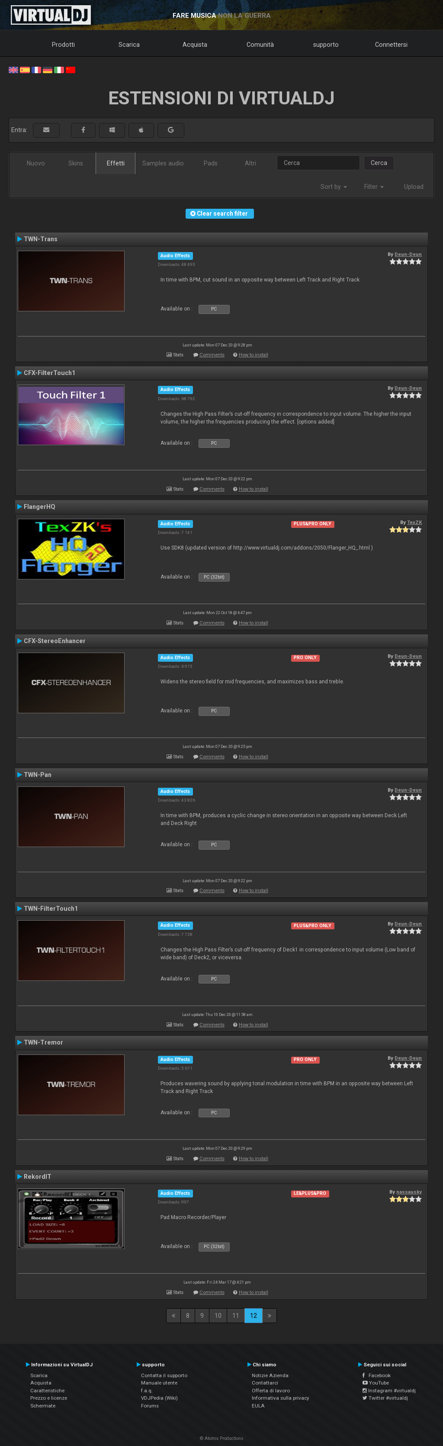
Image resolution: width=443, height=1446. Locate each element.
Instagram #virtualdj (389, 1391)
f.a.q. (147, 1391)
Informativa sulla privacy (280, 1398)
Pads (211, 163)
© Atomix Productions (222, 1438)
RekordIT (37, 1176)
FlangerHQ (39, 506)
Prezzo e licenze (48, 1398)
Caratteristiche (47, 1391)
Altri (250, 163)
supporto (326, 44)
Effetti (116, 163)
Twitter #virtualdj (385, 1398)
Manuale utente (159, 1383)
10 (218, 1315)
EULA (258, 1406)
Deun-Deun (408, 254)
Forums (150, 1406)
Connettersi (391, 44)
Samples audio (163, 163)
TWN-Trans (41, 239)
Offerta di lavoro (271, 1391)
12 (253, 1315)
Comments (212, 355)
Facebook (377, 1375)
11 (235, 1315)
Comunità (260, 44)
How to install (253, 355)
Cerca (379, 162)
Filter (374, 186)
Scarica (129, 44)
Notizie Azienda (270, 1375)
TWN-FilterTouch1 (51, 908)
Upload (414, 186)
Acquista (195, 44)
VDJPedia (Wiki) (159, 1398)
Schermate (42, 1406)
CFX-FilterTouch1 (49, 372)
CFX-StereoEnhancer (55, 640)
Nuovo (36, 163)
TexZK (414, 522)
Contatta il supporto (164, 1375)
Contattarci (265, 1383)
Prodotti (63, 44)
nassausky (409, 1192)
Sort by (334, 186)
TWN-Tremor (43, 1042)
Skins (75, 163)
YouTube (376, 1383)
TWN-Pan (37, 774)
